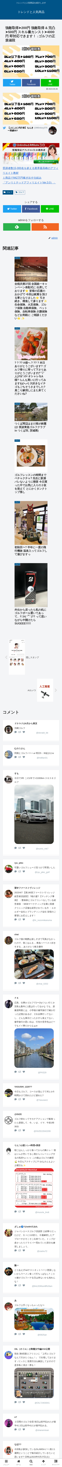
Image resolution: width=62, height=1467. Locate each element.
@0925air (42, 1157)
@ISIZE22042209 (42, 953)
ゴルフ (8, 192)
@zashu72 (42, 1073)
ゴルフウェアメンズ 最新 (45, 1436)
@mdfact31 (42, 580)
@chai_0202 (42, 806)
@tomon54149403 (42, 1341)
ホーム (16, 1434)
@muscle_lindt (42, 1034)
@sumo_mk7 (42, 671)
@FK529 (42, 894)
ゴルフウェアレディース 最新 (17, 1445)
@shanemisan (42, 1252)
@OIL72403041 (42, 1225)
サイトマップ (45, 1452)
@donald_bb (42, 555)
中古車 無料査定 (17, 1452)
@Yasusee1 (42, 922)
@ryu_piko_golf (42, 694)
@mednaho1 (42, 1299)
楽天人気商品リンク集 (45, 1443)
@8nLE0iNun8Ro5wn (42, 1108)
